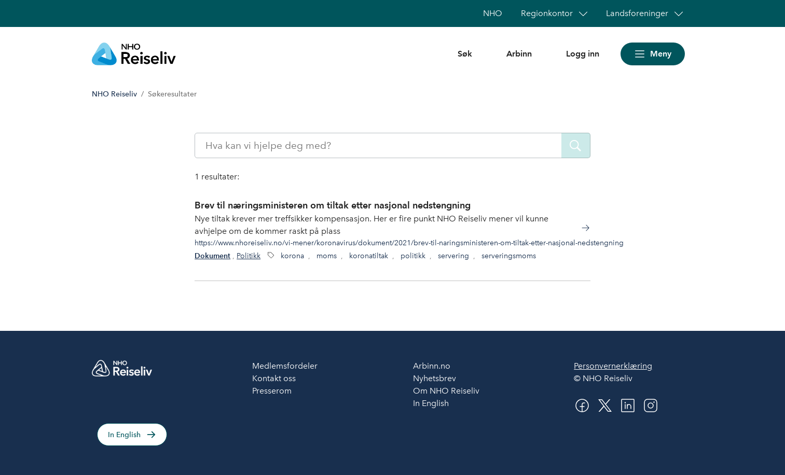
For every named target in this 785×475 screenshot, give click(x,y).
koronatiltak (368, 255)
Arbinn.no (431, 366)
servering (453, 255)
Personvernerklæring (613, 366)
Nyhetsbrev (434, 378)
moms (326, 255)
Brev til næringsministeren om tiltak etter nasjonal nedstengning (333, 205)
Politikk (248, 255)
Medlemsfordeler (285, 366)
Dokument (212, 256)
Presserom (272, 391)
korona (292, 255)
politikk (413, 255)
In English (124, 434)
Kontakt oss (274, 378)
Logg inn (582, 54)
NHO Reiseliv (114, 94)
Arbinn (519, 54)
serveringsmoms (508, 255)
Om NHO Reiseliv (446, 391)
